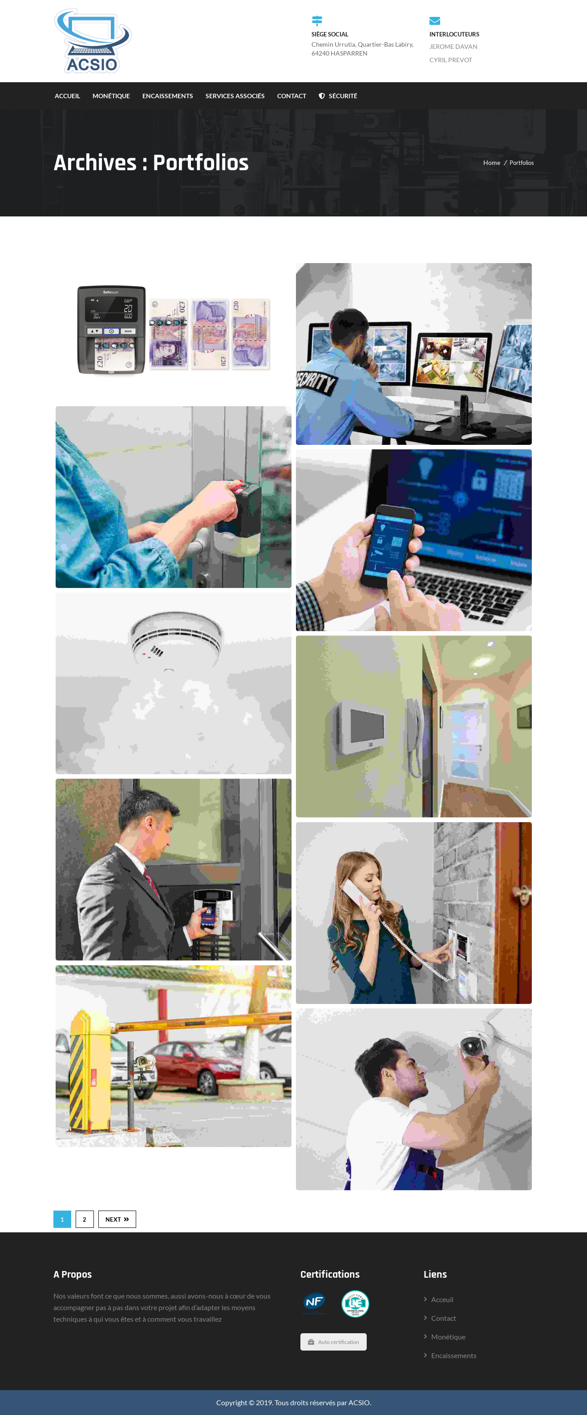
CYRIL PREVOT (450, 60)
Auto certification (333, 1342)
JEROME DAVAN (453, 46)
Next (117, 1219)
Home (491, 162)
